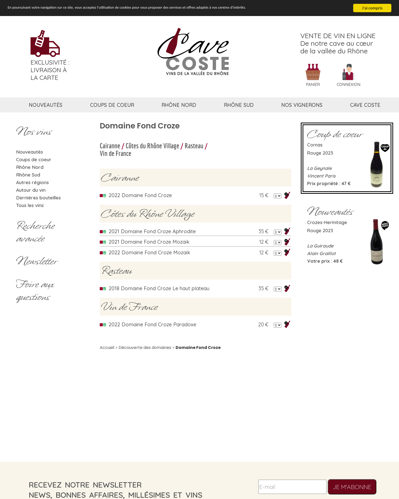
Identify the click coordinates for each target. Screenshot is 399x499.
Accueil (107, 347)
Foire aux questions (35, 290)
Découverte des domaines (145, 347)
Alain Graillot (321, 253)
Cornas (315, 145)
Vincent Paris (321, 176)
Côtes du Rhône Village (152, 145)
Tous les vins (30, 205)
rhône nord (179, 105)
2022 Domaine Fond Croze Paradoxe (152, 324)
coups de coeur (112, 105)
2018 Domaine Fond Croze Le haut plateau (159, 288)
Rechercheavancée (35, 231)
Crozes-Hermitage (327, 222)
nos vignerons (301, 105)
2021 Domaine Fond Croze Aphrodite (152, 231)
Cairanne (110, 145)
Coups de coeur (33, 159)
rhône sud (239, 105)
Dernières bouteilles (38, 198)
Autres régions (32, 182)
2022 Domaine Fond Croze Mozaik (149, 252)
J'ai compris (372, 8)
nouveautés (45, 105)
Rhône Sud (28, 175)
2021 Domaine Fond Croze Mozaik (149, 242)
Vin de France (115, 153)
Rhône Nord (30, 167)
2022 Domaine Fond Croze (140, 195)
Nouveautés (29, 152)
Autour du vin (31, 190)
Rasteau (194, 145)
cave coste (365, 105)
